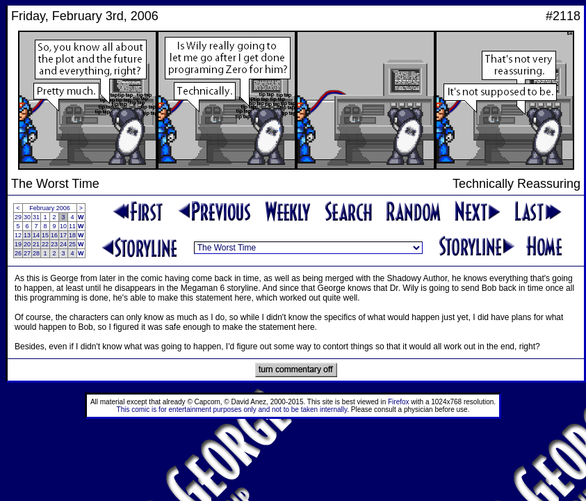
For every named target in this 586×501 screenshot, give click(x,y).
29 (18, 217)
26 (18, 253)
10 (63, 226)
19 (18, 244)
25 (72, 244)
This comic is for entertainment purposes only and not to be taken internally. (233, 409)
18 (72, 235)
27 (27, 253)
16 (54, 235)
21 (36, 244)
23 (54, 244)
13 (27, 235)
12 (18, 235)
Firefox (398, 402)
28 (36, 253)
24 (63, 244)
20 (27, 244)
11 (72, 226)
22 (45, 244)
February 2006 (49, 208)
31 (36, 217)
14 (36, 235)
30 (27, 217)
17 (63, 235)
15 (45, 235)
